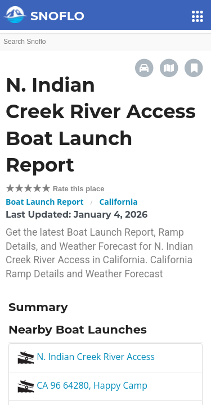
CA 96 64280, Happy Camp (82, 385)
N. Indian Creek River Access (86, 356)
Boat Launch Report (45, 201)
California (118, 201)
